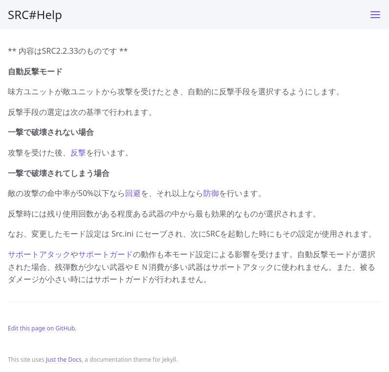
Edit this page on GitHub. (42, 328)
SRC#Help (35, 14)
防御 (211, 193)
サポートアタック (39, 254)
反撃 (78, 152)
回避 (133, 193)
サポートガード (105, 254)
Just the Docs (64, 359)
